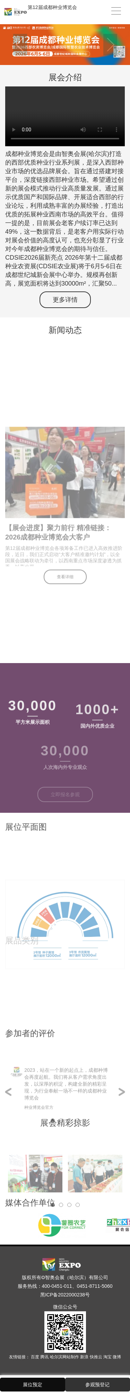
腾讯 (45, 1357)
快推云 (96, 1357)
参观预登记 (97, 1384)
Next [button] (110, 44)
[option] (65, 44)
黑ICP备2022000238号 (65, 1294)
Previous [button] (20, 44)
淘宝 (108, 1357)
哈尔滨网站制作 (65, 1357)
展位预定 (32, 1384)
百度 (35, 1357)
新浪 (84, 1357)
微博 (117, 1357)
